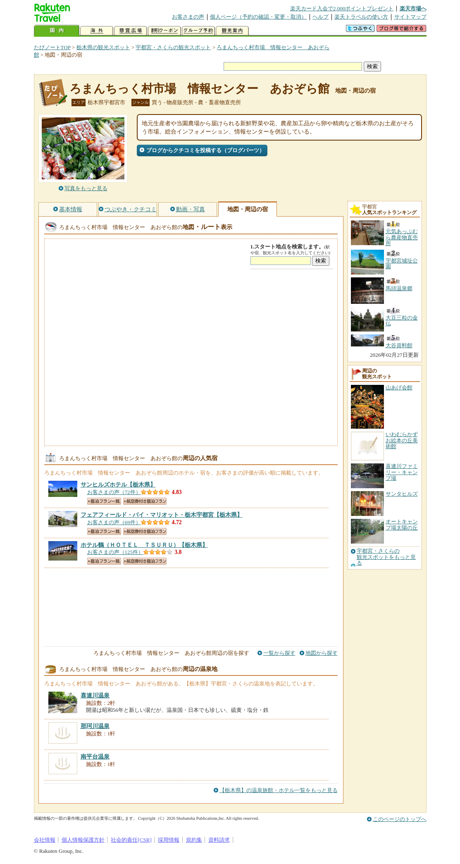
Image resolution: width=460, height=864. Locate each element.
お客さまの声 (188, 17)
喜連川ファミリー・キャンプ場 (402, 472)
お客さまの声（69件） (114, 522)
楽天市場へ (413, 8)
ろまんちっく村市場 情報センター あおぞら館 (199, 88)
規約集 (194, 840)
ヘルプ (320, 17)
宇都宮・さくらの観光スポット (173, 47)
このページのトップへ (400, 819)
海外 (96, 31)
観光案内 (232, 31)
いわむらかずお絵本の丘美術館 (402, 440)
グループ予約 (198, 31)
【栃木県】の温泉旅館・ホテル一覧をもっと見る (278, 790)
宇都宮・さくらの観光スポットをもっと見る (386, 557)
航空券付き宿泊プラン (145, 501)
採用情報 (168, 840)
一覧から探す (279, 653)
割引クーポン (164, 31)
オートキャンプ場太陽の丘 (402, 524)
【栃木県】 (118, 484)
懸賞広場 (130, 31)
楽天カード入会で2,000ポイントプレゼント (342, 8)
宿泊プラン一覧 (104, 501)
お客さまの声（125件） (115, 552)
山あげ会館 (399, 387)
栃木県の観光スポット (103, 47)
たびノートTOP (52, 47)
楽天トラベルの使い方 (361, 17)
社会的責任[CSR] (131, 840)
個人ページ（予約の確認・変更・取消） (258, 17)
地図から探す (321, 653)
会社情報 (44, 840)
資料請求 (219, 840)
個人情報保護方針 (83, 840)
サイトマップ (410, 17)
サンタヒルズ (402, 494)
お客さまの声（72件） (114, 492)
